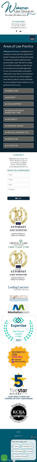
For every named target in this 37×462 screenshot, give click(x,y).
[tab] (18, 90)
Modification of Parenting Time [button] (14, 111)
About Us (18, 436)
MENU (33, 38)
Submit (18, 198)
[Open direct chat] (31, 437)
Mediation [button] (11, 139)
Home (18, 432)
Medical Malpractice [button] (17, 132)
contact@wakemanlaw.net (18, 27)
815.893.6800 (18, 21)
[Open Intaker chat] (14, 461)
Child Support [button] (13, 104)
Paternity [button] (11, 119)
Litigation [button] (11, 145)
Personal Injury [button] (14, 126)
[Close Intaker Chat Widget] (35, 437)
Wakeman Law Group (11, 51)
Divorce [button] (10, 97)
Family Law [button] (11, 91)
